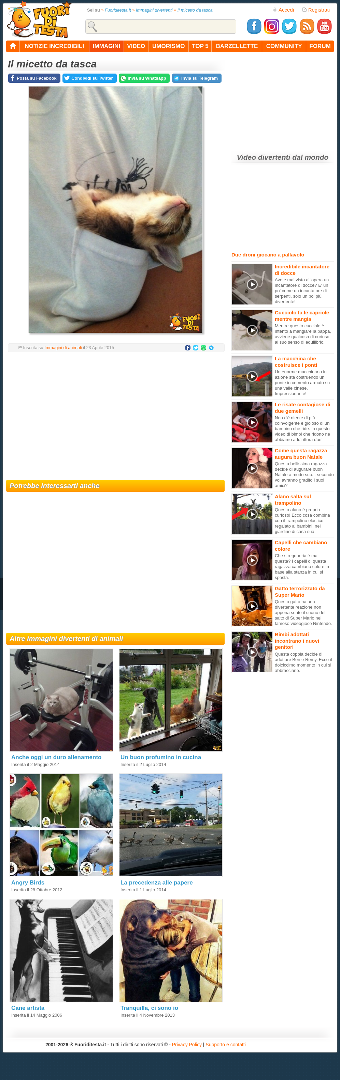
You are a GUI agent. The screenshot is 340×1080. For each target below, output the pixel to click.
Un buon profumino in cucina (161, 757)
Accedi (283, 10)
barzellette (237, 46)
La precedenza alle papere (157, 882)
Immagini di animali (63, 347)
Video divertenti (264, 157)
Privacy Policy (187, 1044)
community (284, 46)
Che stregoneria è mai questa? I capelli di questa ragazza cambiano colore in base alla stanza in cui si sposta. (302, 566)
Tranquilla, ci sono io (149, 1008)
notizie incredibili (54, 46)
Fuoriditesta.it (118, 10)
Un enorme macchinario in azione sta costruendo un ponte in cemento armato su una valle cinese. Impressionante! (302, 382)
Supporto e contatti (226, 1044)
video (136, 46)
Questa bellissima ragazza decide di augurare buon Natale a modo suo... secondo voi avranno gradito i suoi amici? (304, 474)
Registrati (316, 10)
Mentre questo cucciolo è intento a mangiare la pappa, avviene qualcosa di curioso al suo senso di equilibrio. (303, 334)
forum (319, 46)
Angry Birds (27, 882)
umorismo (168, 46)
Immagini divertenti (154, 10)
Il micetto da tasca (195, 10)
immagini (106, 46)
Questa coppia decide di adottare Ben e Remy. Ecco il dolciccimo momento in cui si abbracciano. (303, 662)
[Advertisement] (115, 411)
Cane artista (27, 1008)
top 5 (200, 46)
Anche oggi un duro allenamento (56, 757)
